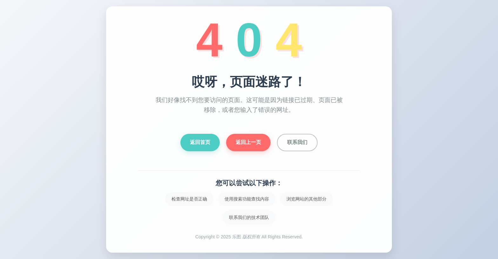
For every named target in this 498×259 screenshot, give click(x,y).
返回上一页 (248, 142)
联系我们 (297, 142)
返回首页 (200, 142)
